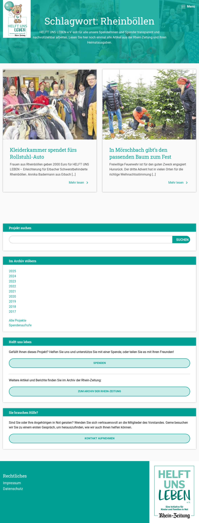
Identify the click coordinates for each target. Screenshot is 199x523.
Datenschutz (13, 489)
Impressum (12, 483)
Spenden (99, 363)
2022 (12, 286)
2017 (12, 311)
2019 (12, 301)
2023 (12, 281)
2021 (12, 291)
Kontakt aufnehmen (100, 438)
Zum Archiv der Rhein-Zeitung (99, 391)
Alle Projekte (17, 320)
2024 (12, 276)
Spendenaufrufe (20, 325)
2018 (12, 306)
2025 (12, 271)
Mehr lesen (79, 182)
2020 (12, 296)
